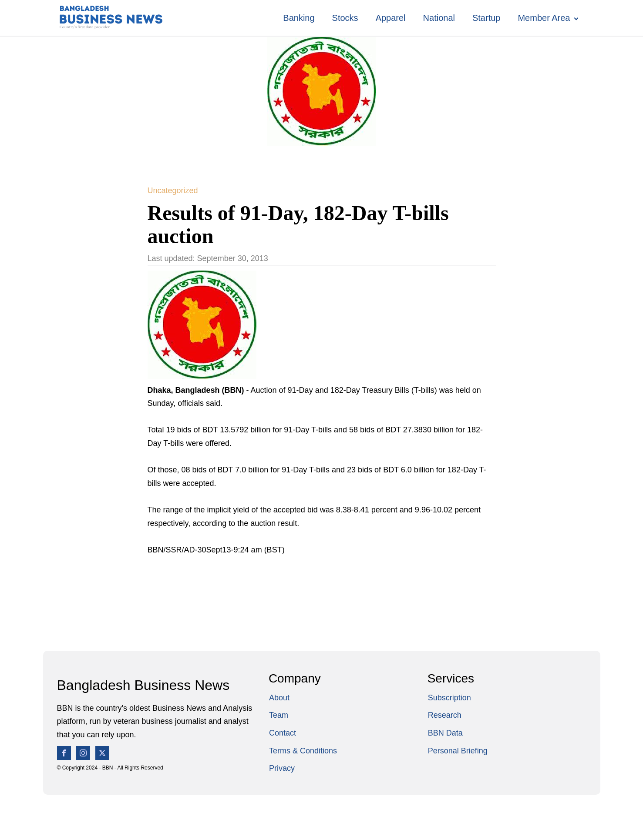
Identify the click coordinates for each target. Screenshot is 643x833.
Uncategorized (173, 190)
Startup (486, 18)
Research (444, 715)
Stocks (345, 18)
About (279, 697)
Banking (298, 18)
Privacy (282, 768)
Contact (282, 733)
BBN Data (445, 733)
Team (278, 715)
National (439, 18)
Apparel (391, 18)
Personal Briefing (458, 750)
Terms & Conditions (303, 750)
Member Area (544, 18)
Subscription (449, 697)
